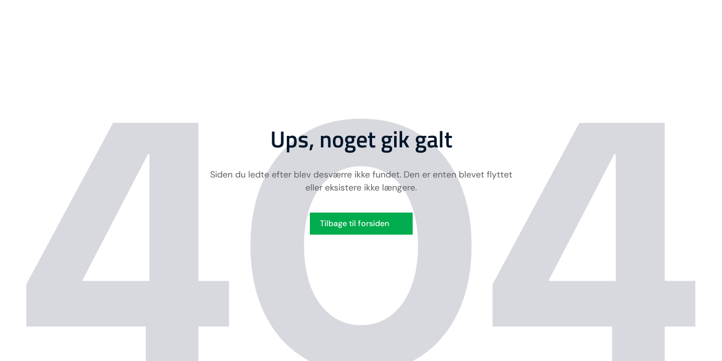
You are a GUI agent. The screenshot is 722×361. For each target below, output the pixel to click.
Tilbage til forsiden (354, 223)
